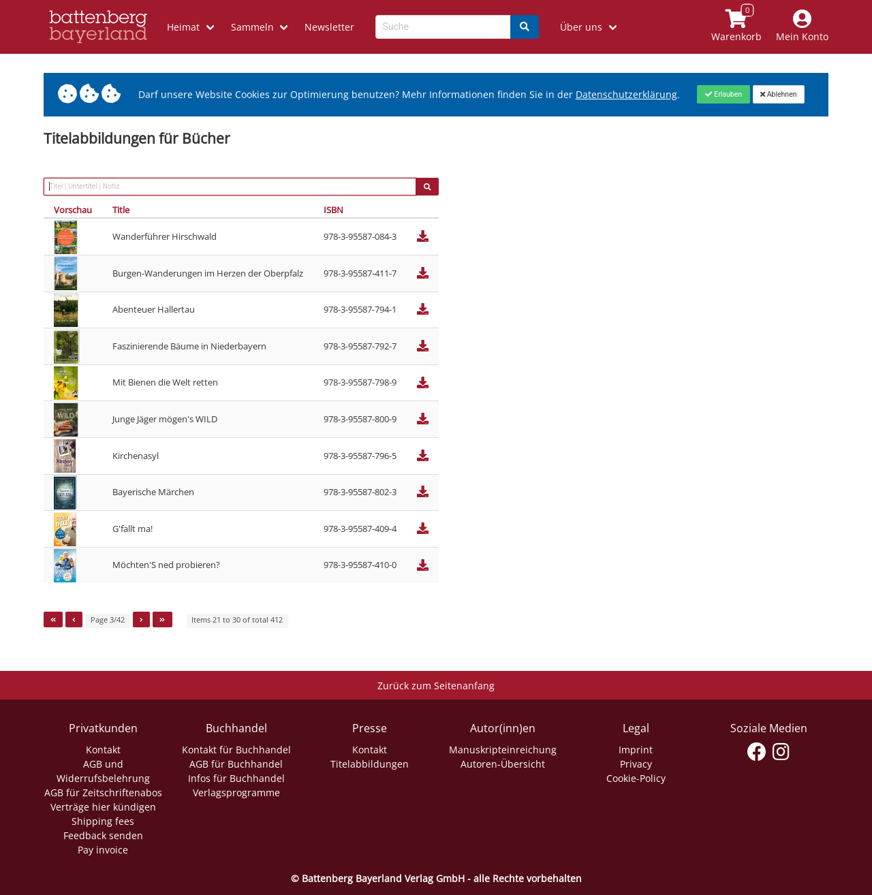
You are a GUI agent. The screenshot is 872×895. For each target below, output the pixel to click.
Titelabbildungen (369, 763)
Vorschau (73, 210)
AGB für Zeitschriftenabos (103, 792)
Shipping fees (103, 821)
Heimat (183, 26)
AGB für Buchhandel (236, 763)
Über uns (581, 26)
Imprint (636, 749)
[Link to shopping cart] (736, 27)
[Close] (723, 94)
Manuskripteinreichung (503, 749)
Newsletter (329, 26)
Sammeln (252, 26)
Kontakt (103, 749)
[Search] (524, 27)
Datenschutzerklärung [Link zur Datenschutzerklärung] (626, 94)
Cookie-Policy (636, 778)
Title (120, 210)
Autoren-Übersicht (503, 763)
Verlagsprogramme (236, 792)
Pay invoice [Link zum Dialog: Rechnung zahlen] (103, 849)
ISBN (333, 210)
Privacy (636, 763)
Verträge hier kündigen (103, 806)
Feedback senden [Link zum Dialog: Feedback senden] (103, 835)
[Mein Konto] (802, 27)
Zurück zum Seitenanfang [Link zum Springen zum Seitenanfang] (436, 685)
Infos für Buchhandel (236, 778)
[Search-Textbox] (443, 27)
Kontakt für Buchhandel (236, 749)
